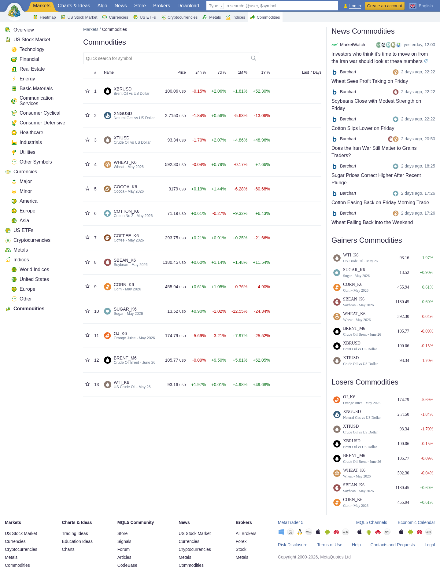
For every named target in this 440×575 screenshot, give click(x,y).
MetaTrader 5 (291, 522)
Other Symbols (31, 162)
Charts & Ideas (74, 5)
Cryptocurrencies (179, 17)
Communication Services (32, 100)
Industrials (26, 142)
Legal (430, 544)
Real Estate (28, 69)
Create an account (384, 5)
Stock (241, 549)
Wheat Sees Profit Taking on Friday (369, 81)
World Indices (30, 270)
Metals (211, 17)
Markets (41, 5)
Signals (124, 541)
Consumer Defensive (38, 123)
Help (356, 544)
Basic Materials (32, 89)
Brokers (161, 5)
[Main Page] (14, 11)
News (121, 5)
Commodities (265, 17)
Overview (19, 30)
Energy (23, 79)
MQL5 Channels (371, 522)
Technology (27, 49)
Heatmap (44, 17)
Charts (68, 549)
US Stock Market (79, 17)
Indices (235, 17)
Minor (21, 191)
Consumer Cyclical (35, 113)
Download (188, 5)
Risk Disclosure (292, 544)
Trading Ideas (75, 533)
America (24, 201)
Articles (124, 557)
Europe (23, 211)
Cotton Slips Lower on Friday (362, 128)
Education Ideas (77, 541)
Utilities (23, 152)
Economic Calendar (416, 522)
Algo (102, 5)
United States (30, 279)
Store (140, 5)
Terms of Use (329, 544)
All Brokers (246, 533)
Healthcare (27, 133)
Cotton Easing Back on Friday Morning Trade (380, 202)
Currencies (115, 17)
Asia (20, 221)
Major (21, 182)
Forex (241, 541)
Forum (123, 549)
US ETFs (144, 17)
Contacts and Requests (393, 544)
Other (21, 299)
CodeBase (127, 565)
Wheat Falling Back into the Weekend (372, 222)
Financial (25, 59)
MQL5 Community (135, 522)
